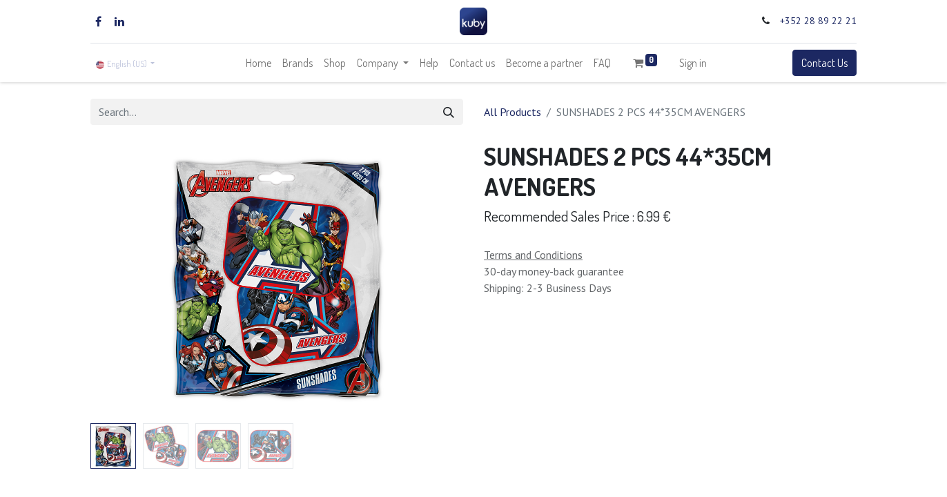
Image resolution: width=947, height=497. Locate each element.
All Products (512, 112)
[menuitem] (258, 63)
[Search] (448, 112)
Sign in (693, 63)
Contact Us (824, 63)
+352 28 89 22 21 (818, 20)
